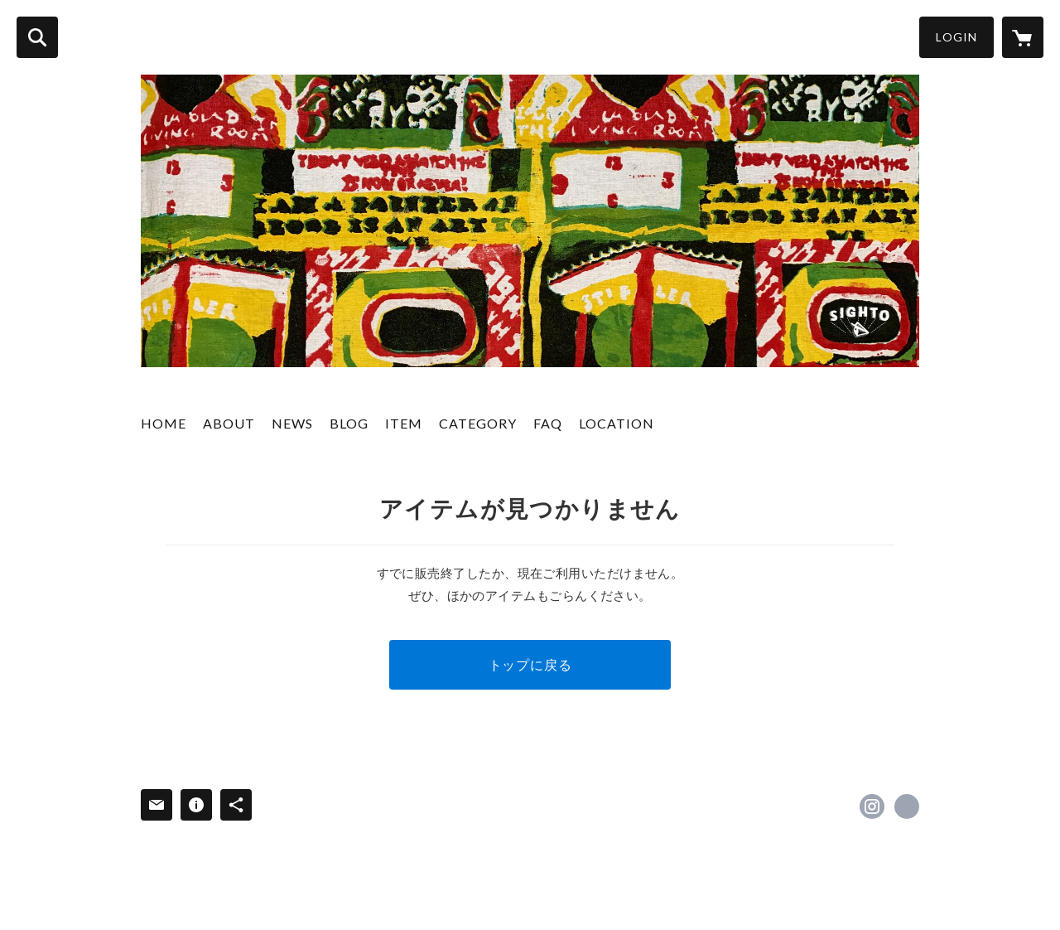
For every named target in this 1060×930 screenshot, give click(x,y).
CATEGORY (478, 423)
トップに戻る (530, 664)
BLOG (349, 423)
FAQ (547, 423)
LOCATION (616, 423)
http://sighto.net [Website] (906, 806)
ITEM (403, 423)
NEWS (292, 423)
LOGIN (956, 37)
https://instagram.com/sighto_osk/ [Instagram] (872, 806)
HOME (163, 423)
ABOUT (229, 423)
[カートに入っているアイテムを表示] (1022, 37)
